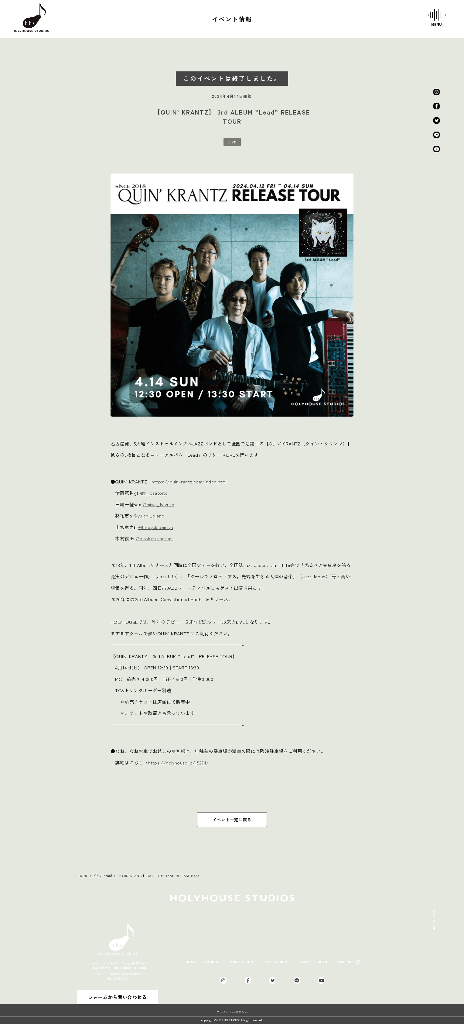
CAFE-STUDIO (275, 962)
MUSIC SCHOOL (242, 962)
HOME (83, 875)
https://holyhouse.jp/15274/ (178, 762)
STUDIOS (212, 962)
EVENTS (303, 962)
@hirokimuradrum (154, 538)
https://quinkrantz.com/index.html (189, 481)
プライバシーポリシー (232, 1012)
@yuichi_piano (148, 515)
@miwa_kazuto (159, 504)
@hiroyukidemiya (155, 527)
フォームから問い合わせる (117, 997)
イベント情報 (102, 875)
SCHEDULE (346, 962)
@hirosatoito (154, 493)
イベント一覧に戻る (232, 820)
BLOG (324, 962)
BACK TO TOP (434, 911)
